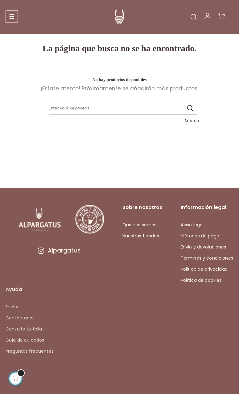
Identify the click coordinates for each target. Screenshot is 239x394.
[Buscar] (123, 108)
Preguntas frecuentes (30, 351)
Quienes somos (139, 225)
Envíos (12, 307)
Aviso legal (192, 225)
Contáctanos (20, 318)
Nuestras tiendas (140, 236)
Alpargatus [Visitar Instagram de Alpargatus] (58, 250)
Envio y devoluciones (203, 247)
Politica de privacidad (204, 269)
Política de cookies (201, 280)
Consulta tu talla (24, 329)
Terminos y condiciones (207, 258)
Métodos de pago (200, 236)
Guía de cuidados (25, 340)
